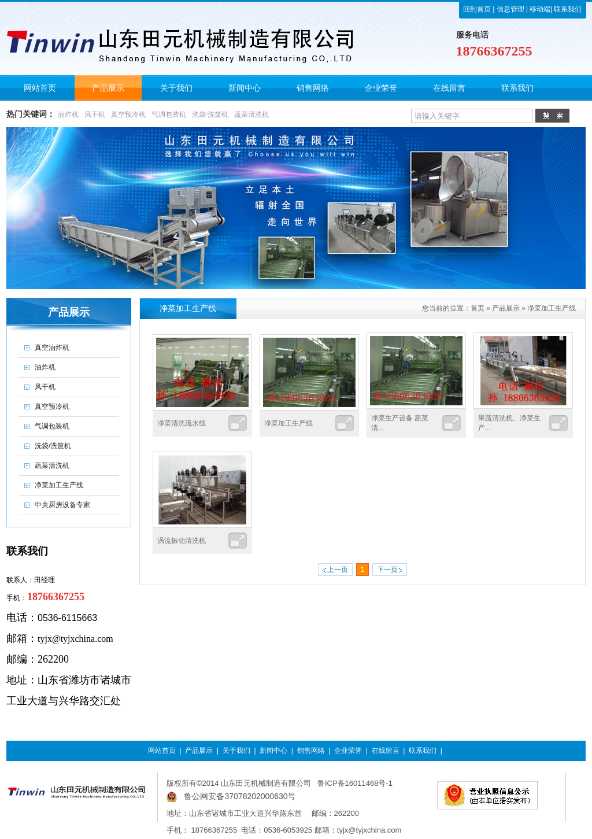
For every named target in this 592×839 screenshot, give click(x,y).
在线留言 (385, 750)
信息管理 (510, 9)
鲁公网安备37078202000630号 (239, 796)
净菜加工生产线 (551, 308)
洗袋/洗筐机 (210, 114)
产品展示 (506, 308)
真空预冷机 (128, 114)
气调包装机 (168, 114)
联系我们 (567, 9)
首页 (477, 308)
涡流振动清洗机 (181, 541)
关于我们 (236, 750)
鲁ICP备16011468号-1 (355, 783)
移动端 (539, 9)
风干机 (94, 114)
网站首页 (162, 750)
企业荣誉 (348, 750)
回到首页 (477, 9)
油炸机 (68, 114)
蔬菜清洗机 (251, 114)
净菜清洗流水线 (181, 423)
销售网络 (311, 750)
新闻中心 (273, 750)
